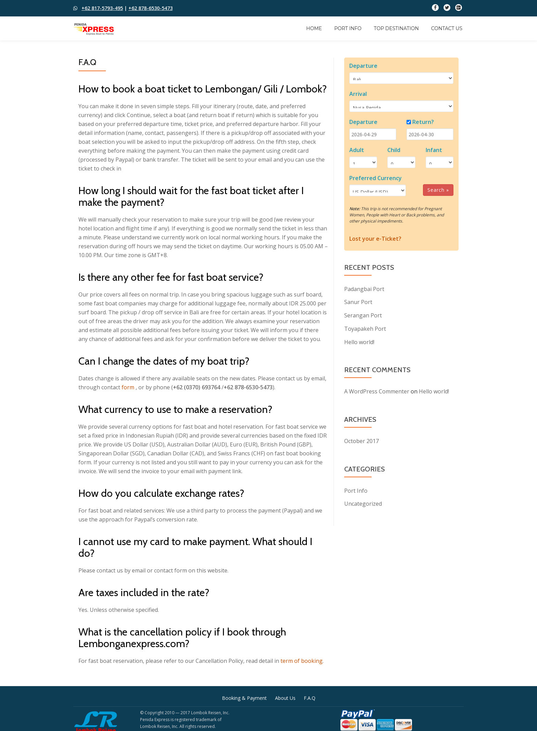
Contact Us (446, 28)
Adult (356, 150)
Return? (423, 122)
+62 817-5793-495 (102, 8)
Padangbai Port (364, 288)
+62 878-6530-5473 (150, 8)
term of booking (301, 661)
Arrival (358, 94)
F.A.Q (309, 698)
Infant (434, 150)
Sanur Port (358, 301)
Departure (363, 66)
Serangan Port (363, 314)
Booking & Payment (244, 698)
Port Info (348, 28)
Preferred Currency (375, 178)
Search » (438, 190)
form (128, 387)
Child (393, 150)
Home (314, 28)
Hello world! (359, 340)
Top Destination (396, 28)
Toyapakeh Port (365, 327)
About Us (285, 698)
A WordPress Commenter (376, 390)
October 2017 (361, 439)
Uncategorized (363, 501)
